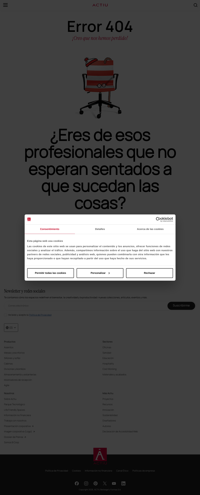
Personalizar (100, 272)
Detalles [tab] (100, 229)
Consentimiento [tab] (49, 229)
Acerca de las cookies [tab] (150, 229)
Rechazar (149, 272)
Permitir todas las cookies (50, 272)
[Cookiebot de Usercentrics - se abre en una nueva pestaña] (158, 219)
